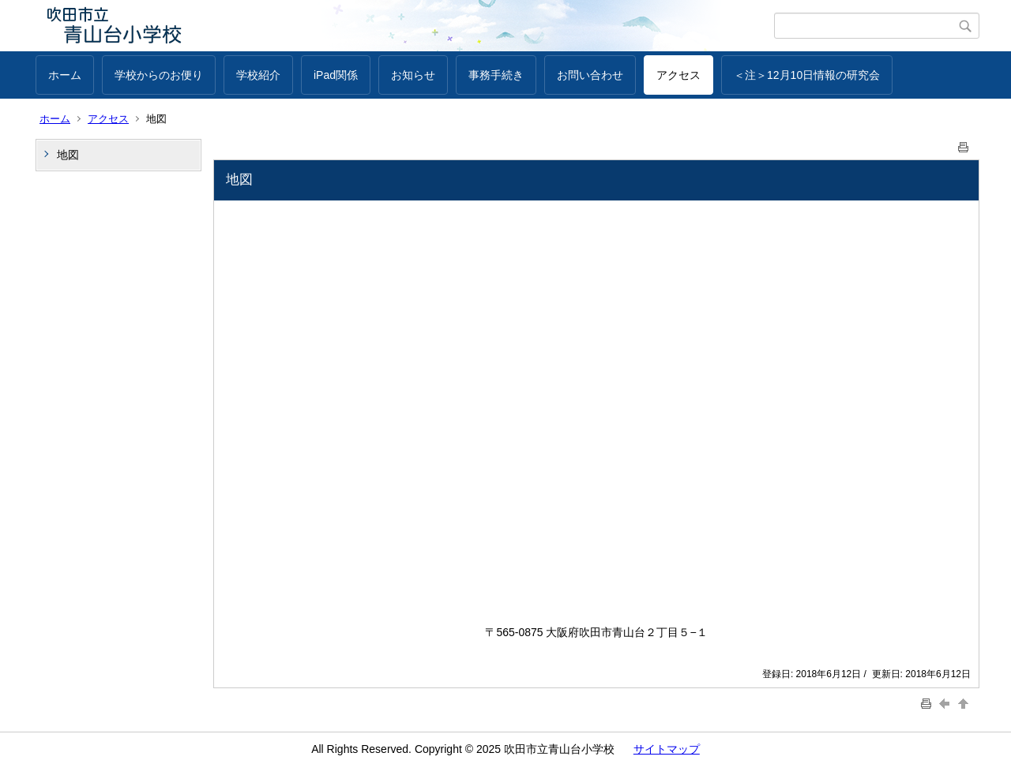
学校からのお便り (159, 75)
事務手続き (496, 75)
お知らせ (413, 75)
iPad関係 (336, 75)
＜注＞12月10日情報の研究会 (807, 75)
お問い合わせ (590, 75)
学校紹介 (258, 75)
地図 (68, 154)
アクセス (678, 75)
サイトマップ (666, 749)
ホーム (64, 75)
